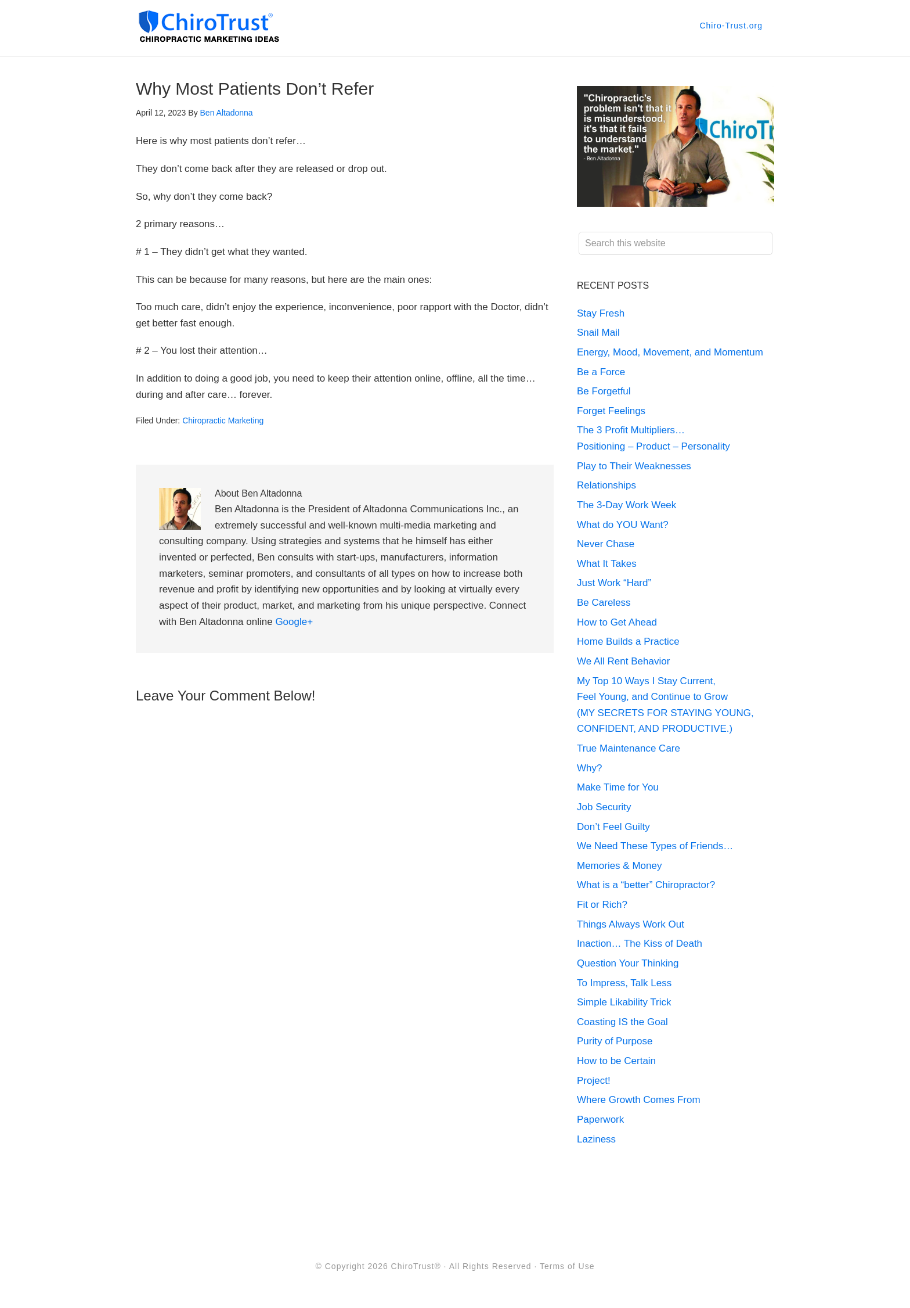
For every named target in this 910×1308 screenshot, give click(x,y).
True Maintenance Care (628, 748)
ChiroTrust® (416, 1266)
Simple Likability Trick (625, 1002)
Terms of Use (567, 1266)
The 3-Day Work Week (626, 505)
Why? (589, 768)
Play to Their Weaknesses (634, 466)
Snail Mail (598, 332)
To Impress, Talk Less (624, 983)
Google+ (294, 621)
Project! (594, 1080)
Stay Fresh (600, 313)
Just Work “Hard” (614, 582)
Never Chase (605, 543)
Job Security (604, 807)
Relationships (606, 485)
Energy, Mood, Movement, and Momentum (671, 352)
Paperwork (600, 1119)
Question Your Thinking (627, 963)
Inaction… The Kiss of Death (639, 943)
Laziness (596, 1139)
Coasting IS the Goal (622, 1021)
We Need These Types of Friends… (655, 845)
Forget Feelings (611, 410)
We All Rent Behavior (623, 661)
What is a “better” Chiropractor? (646, 884)
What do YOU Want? (623, 524)
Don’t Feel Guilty (613, 826)
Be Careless (604, 602)
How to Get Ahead (617, 622)
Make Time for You (618, 787)
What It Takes (607, 563)
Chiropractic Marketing (222, 420)
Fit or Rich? (603, 904)
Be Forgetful (604, 391)
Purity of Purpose (614, 1041)
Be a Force (601, 372)
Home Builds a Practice (628, 641)
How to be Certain (616, 1060)
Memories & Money (619, 865)
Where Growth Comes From (638, 1099)
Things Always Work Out (630, 924)
